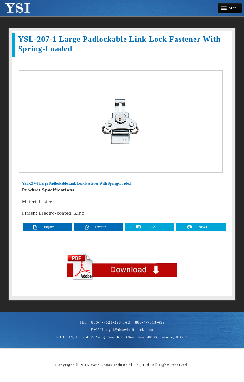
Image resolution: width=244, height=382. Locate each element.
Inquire (49, 227)
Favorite (100, 227)
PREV (151, 227)
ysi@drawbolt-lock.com (131, 330)
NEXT (203, 227)
